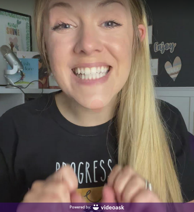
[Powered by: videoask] (97, 207)
